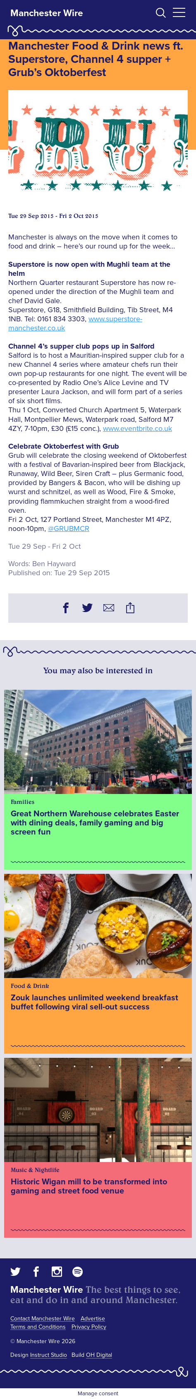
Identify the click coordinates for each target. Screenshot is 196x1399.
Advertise (93, 1318)
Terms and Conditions (38, 1326)
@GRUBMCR (68, 528)
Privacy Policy (89, 1326)
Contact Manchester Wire (42, 1318)
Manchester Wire (46, 13)
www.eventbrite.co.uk (137, 428)
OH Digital (99, 1354)
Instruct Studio (48, 1354)
